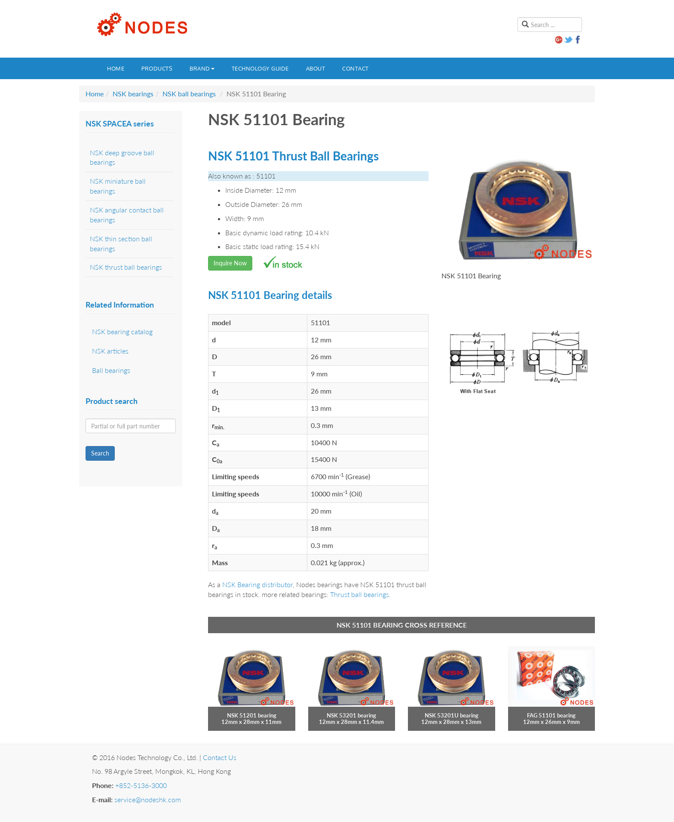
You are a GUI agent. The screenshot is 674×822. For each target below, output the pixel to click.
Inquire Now (230, 263)
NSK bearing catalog (122, 331)
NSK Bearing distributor (257, 584)
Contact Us (219, 757)
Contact (355, 68)
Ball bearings (111, 370)
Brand (202, 68)
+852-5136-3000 (141, 785)
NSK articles (110, 351)
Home (115, 68)
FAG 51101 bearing (551, 715)
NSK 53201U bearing (451, 715)
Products (156, 68)
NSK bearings (133, 93)
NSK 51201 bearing (251, 715)
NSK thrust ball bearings (126, 267)
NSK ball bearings (189, 93)
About (315, 68)
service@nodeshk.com (147, 799)
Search (100, 453)
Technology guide (260, 68)
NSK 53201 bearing (351, 715)
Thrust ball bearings (359, 594)
